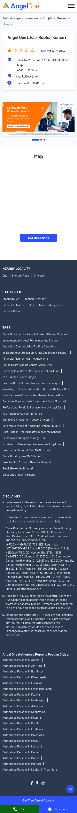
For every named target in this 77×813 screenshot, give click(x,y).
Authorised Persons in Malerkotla (23, 735)
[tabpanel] (38, 119)
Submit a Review (53, 51)
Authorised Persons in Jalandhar (23, 706)
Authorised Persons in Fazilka (21, 694)
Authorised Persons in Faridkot (22, 683)
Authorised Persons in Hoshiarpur (23, 700)
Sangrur (62, 18)
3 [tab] (44, 140)
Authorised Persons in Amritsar (22, 665)
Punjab (47, 18)
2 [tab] (41, 140)
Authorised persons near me (20, 18)
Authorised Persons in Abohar (21, 660)
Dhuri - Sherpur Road (15, 275)
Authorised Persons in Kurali (20, 723)
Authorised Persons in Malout (21, 740)
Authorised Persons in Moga (20, 752)
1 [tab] (35, 140)
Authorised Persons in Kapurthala (23, 711)
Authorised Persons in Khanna (21, 717)
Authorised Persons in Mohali (20, 758)
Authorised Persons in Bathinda (22, 671)
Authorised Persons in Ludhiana (22, 729)
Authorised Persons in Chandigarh (24, 677)
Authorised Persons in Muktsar (21, 763)
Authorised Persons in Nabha (20, 769)
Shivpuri (39, 275)
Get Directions (38, 238)
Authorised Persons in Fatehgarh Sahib (27, 688)
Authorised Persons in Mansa (20, 746)
